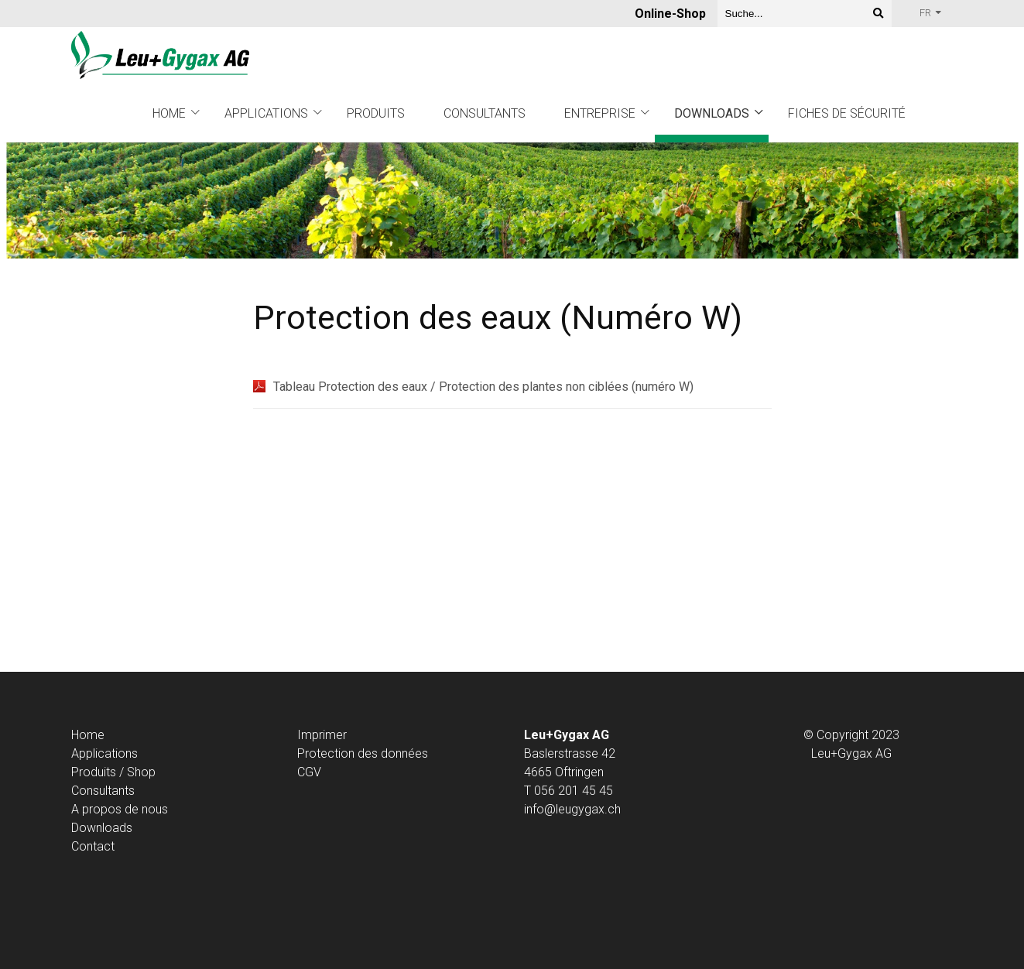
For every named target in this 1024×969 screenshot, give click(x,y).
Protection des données (362, 753)
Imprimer (322, 735)
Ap (78, 753)
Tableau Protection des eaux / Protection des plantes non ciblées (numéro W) (483, 386)
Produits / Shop (113, 772)
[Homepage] (160, 56)
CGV (309, 772)
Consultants (485, 113)
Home (169, 113)
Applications (266, 113)
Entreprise (599, 113)
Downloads (711, 113)
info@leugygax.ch (572, 809)
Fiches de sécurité (847, 113)
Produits (376, 113)
